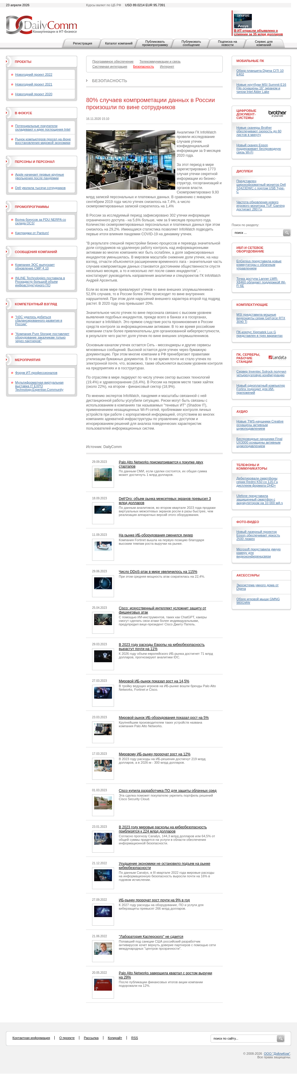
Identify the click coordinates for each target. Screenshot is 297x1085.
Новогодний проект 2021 (33, 84)
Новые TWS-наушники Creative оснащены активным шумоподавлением (260, 425)
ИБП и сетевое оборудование (250, 249)
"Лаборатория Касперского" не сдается (151, 937)
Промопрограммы (32, 207)
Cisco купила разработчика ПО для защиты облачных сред (168, 791)
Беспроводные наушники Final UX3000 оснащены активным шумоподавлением (259, 442)
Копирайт (115, 1038)
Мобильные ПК (250, 61)
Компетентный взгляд (36, 304)
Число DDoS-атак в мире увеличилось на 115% (158, 572)
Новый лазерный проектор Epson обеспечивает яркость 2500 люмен (258, 535)
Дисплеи (244, 171)
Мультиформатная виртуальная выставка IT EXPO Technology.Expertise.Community (39, 386)
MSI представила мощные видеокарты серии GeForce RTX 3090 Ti (260, 318)
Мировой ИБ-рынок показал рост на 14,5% (154, 681)
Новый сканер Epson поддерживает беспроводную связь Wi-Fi (258, 148)
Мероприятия (27, 360)
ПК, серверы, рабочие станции (248, 358)
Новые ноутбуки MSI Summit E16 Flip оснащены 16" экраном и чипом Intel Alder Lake (261, 88)
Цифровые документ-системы (246, 114)
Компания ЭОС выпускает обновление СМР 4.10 (35, 266)
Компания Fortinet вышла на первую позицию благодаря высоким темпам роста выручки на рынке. (161, 541)
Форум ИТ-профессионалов (36, 372)
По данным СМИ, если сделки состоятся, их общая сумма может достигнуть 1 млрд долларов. (163, 472)
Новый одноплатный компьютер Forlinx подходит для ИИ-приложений (260, 389)
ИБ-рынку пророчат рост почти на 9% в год (154, 900)
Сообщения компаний (36, 252)
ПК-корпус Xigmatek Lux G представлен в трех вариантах (259, 333)
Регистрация (82, 43)
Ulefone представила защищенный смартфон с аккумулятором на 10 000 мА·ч (259, 499)
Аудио (242, 411)
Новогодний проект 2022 (33, 74)
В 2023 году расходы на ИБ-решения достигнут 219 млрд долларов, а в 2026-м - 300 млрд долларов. (162, 760)
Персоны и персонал (35, 161)
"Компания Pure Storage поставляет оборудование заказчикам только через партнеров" (42, 337)
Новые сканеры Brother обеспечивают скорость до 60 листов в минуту (258, 131)
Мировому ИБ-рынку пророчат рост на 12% (154, 754)
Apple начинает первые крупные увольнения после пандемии (39, 176)
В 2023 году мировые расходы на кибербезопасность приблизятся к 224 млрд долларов (163, 829)
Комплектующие (252, 304)
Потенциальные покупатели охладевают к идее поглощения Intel (42, 127)
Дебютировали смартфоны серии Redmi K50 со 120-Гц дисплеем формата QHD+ (257, 481)
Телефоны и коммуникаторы (251, 466)
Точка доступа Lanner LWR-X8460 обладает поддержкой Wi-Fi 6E (261, 282)
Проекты (23, 61)
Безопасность (109, 80)
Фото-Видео (247, 522)
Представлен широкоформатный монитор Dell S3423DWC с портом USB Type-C (261, 186)
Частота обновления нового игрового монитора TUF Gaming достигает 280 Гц (260, 205)
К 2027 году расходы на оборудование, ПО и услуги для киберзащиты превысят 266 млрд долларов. (161, 906)
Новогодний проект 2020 (33, 94)
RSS (134, 1038)
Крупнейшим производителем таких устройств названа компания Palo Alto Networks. (160, 724)
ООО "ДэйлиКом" (277, 1053)
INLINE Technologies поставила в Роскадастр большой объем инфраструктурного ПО (40, 281)
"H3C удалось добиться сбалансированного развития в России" (38, 320)
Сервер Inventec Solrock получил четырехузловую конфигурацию (261, 373)
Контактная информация (31, 1038)
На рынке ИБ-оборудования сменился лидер (156, 535)
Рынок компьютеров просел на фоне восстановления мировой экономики (43, 140)
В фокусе (23, 113)
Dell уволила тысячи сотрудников (40, 188)
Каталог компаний (118, 43)
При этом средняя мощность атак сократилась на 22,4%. (162, 576)
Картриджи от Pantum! (32, 233)
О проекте (67, 1038)
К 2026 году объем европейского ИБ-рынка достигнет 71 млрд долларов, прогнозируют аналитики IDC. (166, 655)
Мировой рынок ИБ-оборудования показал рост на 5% (164, 718)
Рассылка (91, 1038)
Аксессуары (248, 575)
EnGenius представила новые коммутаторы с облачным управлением (259, 264)
